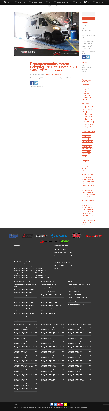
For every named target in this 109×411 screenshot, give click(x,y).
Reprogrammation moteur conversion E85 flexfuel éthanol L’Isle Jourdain (79, 337)
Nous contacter (100, 2)
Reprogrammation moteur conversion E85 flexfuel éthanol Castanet (25, 389)
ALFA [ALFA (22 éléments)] (87, 106)
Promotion (84, 170)
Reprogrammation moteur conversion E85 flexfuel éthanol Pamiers (25, 379)
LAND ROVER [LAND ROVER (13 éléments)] (86, 129)
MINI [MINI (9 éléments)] (84, 134)
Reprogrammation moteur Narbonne (24, 289)
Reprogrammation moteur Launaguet (24, 316)
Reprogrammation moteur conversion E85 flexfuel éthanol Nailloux (79, 375)
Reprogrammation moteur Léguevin (24, 302)
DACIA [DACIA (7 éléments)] (90, 116)
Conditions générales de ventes (63, 265)
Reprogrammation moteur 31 (22, 320)
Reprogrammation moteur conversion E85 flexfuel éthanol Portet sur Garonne (25, 365)
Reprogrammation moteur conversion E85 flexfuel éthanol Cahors (52, 351)
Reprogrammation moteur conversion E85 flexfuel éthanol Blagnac (25, 375)
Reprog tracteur (86, 93)
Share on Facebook (32, 83)
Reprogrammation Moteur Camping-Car (25, 266)
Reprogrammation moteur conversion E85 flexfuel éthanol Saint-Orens (52, 375)
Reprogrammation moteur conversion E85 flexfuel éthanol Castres (25, 347)
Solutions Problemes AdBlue (62, 259)
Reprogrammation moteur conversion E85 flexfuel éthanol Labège (52, 379)
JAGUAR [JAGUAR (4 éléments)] (85, 126)
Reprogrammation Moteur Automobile (24, 263)
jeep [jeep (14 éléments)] (90, 126)
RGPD (56, 269)
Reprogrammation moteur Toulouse (24, 299)
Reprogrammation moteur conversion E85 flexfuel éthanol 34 (79, 347)
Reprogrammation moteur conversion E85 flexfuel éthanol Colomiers (25, 370)
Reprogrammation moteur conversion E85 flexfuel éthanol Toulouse (25, 328)
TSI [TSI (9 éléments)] (83, 151)
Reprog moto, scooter (87, 86)
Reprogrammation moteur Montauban (24, 305)
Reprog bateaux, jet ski (88, 91)
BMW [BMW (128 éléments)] (84, 111)
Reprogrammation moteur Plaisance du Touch (25, 285)
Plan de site (47, 404)
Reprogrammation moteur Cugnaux (24, 313)
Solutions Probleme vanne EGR (63, 262)
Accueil (9, 2)
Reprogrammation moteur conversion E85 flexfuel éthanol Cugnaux (79, 333)
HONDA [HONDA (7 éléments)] (85, 124)
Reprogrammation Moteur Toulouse (51, 288)
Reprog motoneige (87, 95)
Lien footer (84, 164)
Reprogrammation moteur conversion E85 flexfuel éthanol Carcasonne (52, 365)
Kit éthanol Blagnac (73, 291)
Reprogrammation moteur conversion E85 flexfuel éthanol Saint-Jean (79, 365)
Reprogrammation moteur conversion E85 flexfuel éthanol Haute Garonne (52, 333)
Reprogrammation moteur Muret (23, 296)
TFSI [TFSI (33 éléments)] (87, 149)
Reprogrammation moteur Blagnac (23, 292)
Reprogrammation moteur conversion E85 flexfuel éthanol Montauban (52, 356)
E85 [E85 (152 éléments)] (87, 119)
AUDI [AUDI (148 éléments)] (84, 109)
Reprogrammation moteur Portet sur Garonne (24, 309)
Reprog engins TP (86, 97)
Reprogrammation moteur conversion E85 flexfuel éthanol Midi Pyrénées (79, 379)
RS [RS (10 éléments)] (83, 144)
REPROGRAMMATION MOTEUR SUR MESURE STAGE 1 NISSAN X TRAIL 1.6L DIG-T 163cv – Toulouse (88, 220)
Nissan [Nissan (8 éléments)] (84, 136)
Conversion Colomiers (74, 288)
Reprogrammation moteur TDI (63, 256)
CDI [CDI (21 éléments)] (83, 114)
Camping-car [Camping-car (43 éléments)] (90, 111)
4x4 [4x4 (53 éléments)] (83, 106)
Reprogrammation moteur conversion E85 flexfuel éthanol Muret (25, 356)
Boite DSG (84, 99)
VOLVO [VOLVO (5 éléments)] (84, 156)
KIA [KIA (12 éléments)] (94, 126)
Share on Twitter (36, 83)
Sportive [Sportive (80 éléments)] (85, 146)
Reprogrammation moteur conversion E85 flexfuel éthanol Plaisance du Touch (25, 333)
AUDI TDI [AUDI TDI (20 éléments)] (89, 109)
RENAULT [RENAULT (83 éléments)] (90, 141)
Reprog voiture (85, 84)
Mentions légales (40, 404)
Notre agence (21, 2)
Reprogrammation (37, 2)
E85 (49, 2)
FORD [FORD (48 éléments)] (84, 121)
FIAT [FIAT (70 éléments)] (91, 119)
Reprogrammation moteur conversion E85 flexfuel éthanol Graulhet (25, 342)
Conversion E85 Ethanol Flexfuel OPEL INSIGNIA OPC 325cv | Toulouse (88, 201)
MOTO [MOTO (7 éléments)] (88, 134)
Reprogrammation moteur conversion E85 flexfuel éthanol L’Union (25, 361)
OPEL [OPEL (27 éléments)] (89, 136)
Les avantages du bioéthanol (76, 304)
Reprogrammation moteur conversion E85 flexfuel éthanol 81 (52, 342)
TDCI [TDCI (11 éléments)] (90, 146)
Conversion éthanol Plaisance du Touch (79, 284)
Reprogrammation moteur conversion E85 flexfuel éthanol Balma (79, 361)
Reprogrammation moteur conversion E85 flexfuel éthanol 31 (52, 337)
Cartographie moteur (60, 249)
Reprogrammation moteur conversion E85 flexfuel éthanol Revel (79, 351)
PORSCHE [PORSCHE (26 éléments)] (92, 139)
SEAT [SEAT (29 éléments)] (87, 144)
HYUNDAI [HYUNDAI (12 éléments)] (91, 124)
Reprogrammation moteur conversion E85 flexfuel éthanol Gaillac (25, 351)
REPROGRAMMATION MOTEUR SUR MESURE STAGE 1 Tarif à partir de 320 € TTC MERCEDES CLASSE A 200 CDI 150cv (88, 182)
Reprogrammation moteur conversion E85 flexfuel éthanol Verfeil (79, 370)
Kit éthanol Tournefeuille (74, 294)
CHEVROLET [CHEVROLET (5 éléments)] (89, 114)
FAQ (88, 2)
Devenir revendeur (55, 6)
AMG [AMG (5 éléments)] (92, 106)
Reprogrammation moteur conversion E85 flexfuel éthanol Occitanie (52, 328)
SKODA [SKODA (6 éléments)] (92, 144)
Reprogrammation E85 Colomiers (50, 299)
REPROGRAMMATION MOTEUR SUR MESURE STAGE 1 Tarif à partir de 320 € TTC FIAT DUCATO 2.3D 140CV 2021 (88, 209)
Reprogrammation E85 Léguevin (50, 313)
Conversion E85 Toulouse (48, 291)
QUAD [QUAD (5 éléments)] (84, 141)
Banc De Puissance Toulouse (22, 261)
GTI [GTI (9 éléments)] (88, 121)
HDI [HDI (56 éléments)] (92, 121)
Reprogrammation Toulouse (49, 284)
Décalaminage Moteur (63, 2)
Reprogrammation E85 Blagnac (49, 302)
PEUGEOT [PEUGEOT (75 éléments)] (85, 139)
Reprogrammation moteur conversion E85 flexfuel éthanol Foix (52, 370)
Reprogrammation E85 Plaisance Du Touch (51, 295)
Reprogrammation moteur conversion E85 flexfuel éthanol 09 (52, 361)
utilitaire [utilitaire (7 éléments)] (88, 151)
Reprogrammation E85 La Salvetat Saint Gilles (52, 309)
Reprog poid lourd (86, 89)
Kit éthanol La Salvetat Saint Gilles (77, 297)
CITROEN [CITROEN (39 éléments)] (85, 116)
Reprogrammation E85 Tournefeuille (51, 305)
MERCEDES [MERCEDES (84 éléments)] (91, 131)
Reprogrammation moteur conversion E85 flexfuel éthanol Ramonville (25, 384)
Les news (78, 2)
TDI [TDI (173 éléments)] (83, 149)
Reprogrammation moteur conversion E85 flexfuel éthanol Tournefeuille (79, 328)
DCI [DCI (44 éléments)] (83, 119)
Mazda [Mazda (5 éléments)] (84, 131)
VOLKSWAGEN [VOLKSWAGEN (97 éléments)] (86, 154)
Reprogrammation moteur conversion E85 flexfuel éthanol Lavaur (79, 356)
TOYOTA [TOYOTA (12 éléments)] (92, 149)
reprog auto (52, 78)
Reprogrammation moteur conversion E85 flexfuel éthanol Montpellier (79, 342)
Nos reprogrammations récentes (53, 74)
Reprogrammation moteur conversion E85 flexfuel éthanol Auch (52, 347)
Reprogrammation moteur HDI (63, 252)
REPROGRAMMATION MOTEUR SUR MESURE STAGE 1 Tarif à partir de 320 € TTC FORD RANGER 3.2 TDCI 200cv (88, 192)
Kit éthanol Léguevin (73, 301)
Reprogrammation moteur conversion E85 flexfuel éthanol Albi (25, 337)
